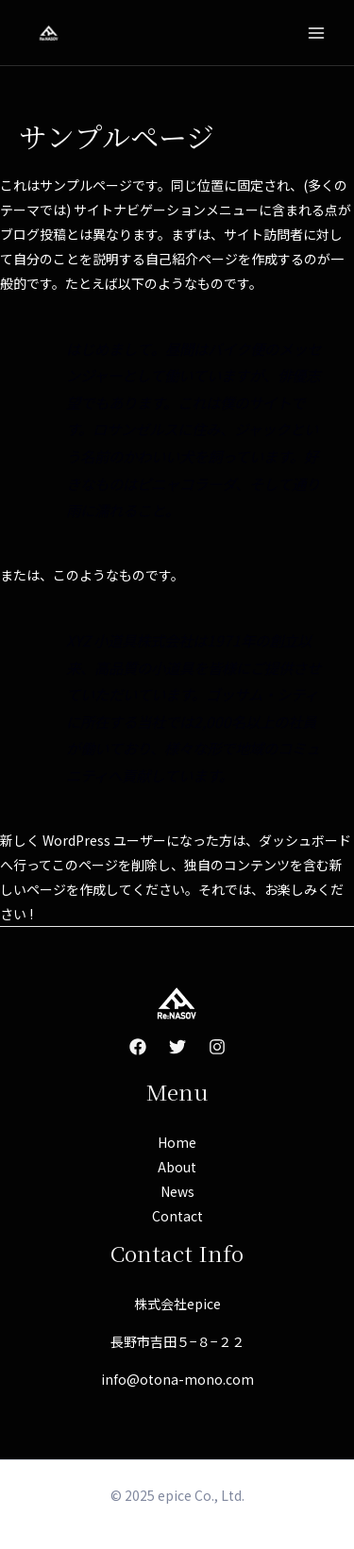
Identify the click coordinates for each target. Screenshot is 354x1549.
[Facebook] (137, 1046)
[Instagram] (217, 1046)
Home (177, 1142)
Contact (177, 1215)
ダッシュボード (305, 840)
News (177, 1191)
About (177, 1166)
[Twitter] (177, 1046)
